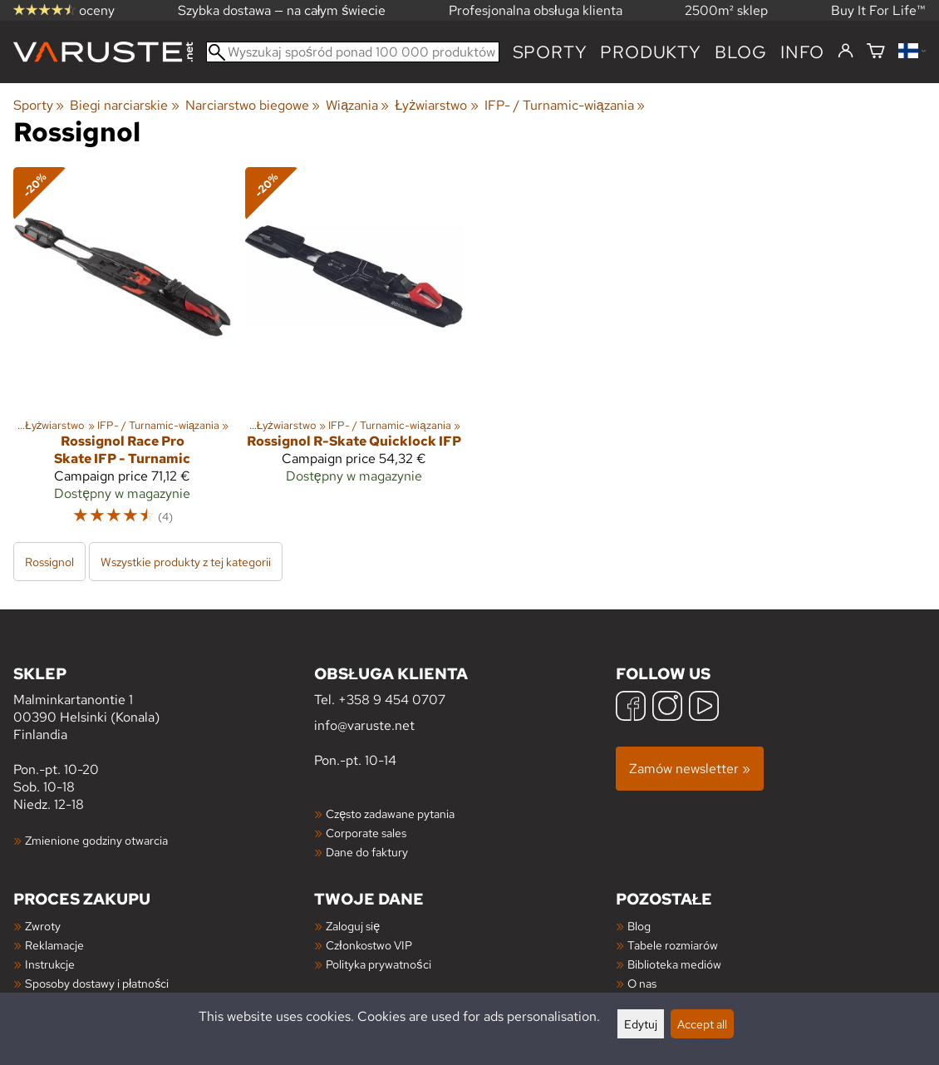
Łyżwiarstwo (436, 105)
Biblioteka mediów (674, 964)
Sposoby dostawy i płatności (97, 983)
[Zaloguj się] (845, 52)
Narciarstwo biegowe (252, 105)
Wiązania (357, 105)
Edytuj (640, 1024)
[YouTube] (704, 708)
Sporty (550, 52)
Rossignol (49, 561)
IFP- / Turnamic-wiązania (564, 105)
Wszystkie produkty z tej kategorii (186, 561)
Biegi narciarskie (124, 105)
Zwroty (43, 926)
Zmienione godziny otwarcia (96, 840)
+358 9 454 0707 (391, 699)
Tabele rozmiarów (672, 945)
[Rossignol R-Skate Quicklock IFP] (354, 353)
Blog (639, 926)
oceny (64, 10)
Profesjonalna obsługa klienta (535, 10)
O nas (641, 983)
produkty (650, 52)
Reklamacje (54, 945)
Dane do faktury (367, 852)
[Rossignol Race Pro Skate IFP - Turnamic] (122, 353)
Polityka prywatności (378, 964)
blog (741, 52)
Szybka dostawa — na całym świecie (282, 10)
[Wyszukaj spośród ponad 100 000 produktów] (352, 52)
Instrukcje (50, 964)
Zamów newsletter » (689, 768)
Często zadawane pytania (390, 813)
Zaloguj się (353, 926)
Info (802, 52)
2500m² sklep (726, 10)
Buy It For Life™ (878, 10)
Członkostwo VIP (368, 945)
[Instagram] (667, 708)
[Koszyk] (876, 52)
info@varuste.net (364, 725)
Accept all (702, 1024)
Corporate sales (366, 833)
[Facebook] (631, 708)
